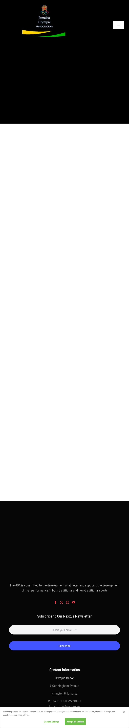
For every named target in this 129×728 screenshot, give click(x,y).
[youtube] (73, 602)
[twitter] (61, 602)
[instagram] (67, 602)
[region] (64, 717)
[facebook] (55, 602)
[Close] (123, 712)
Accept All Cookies (75, 721)
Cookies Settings (51, 721)
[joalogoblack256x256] (43, 5)
